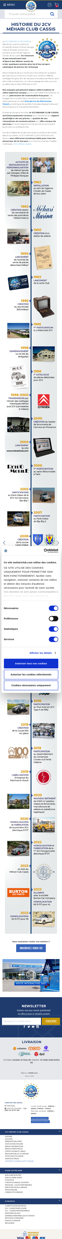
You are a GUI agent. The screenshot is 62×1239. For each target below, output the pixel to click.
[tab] (31, 1132)
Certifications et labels (15, 1151)
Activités (8, 1139)
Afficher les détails (40, 652)
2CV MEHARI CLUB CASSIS (17, 41)
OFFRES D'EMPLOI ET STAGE (19, 1161)
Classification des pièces (15, 1206)
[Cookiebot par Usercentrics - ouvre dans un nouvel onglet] (44, 551)
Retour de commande (14, 1218)
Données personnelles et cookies (19, 1216)
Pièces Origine (11, 1190)
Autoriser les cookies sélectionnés (31, 674)
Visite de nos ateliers (14, 1144)
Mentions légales (12, 1213)
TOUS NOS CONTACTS (39, 1118)
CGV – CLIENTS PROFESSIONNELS (17, 1211)
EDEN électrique (12, 1159)
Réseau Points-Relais (13, 1149)
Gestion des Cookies (40, 1121)
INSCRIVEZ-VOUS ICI (31, 948)
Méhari (21, 144)
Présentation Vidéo (13, 1141)
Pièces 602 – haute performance (18, 1185)
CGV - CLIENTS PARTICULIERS (15, 1208)
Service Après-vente (13, 1178)
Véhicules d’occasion (14, 1156)
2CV (16, 144)
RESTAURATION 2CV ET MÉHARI (17, 1154)
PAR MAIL (11, 1106)
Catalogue (9, 1180)
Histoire (8, 1136)
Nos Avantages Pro (13, 1175)
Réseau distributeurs (14, 1146)
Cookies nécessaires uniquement (31, 685)
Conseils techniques (14, 1192)
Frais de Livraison (12, 1220)
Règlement (10, 1223)
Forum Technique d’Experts (17, 1182)
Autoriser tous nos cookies (31, 663)
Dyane (28, 144)
